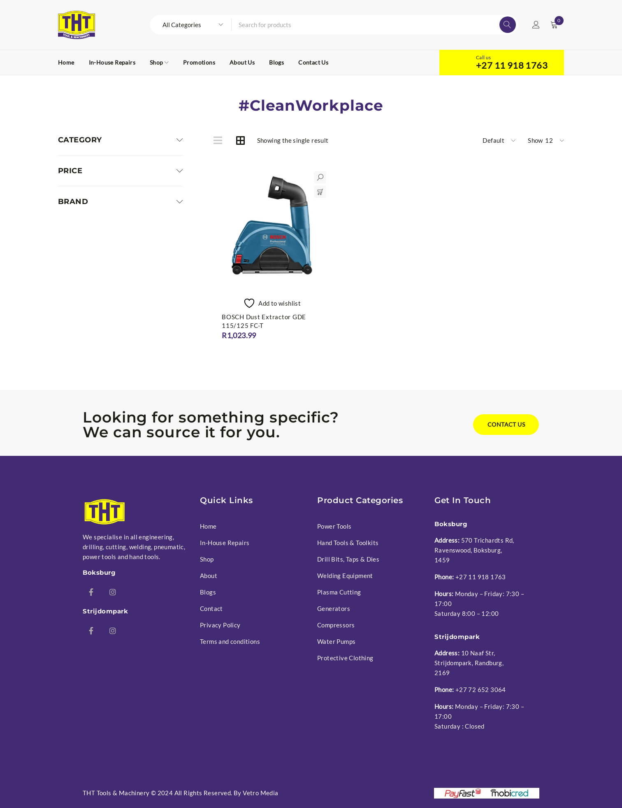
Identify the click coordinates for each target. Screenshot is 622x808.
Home (208, 526)
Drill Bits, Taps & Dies (348, 559)
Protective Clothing (345, 658)
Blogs (208, 592)
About (208, 575)
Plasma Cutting (339, 592)
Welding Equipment (345, 575)
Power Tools (334, 526)
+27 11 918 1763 (512, 65)
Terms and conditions (230, 641)
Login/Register (536, 25)
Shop (207, 559)
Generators (333, 608)
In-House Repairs (224, 542)
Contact (211, 608)
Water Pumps (336, 641)
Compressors (336, 625)
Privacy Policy (220, 625)
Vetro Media (260, 792)
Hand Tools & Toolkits (347, 542)
